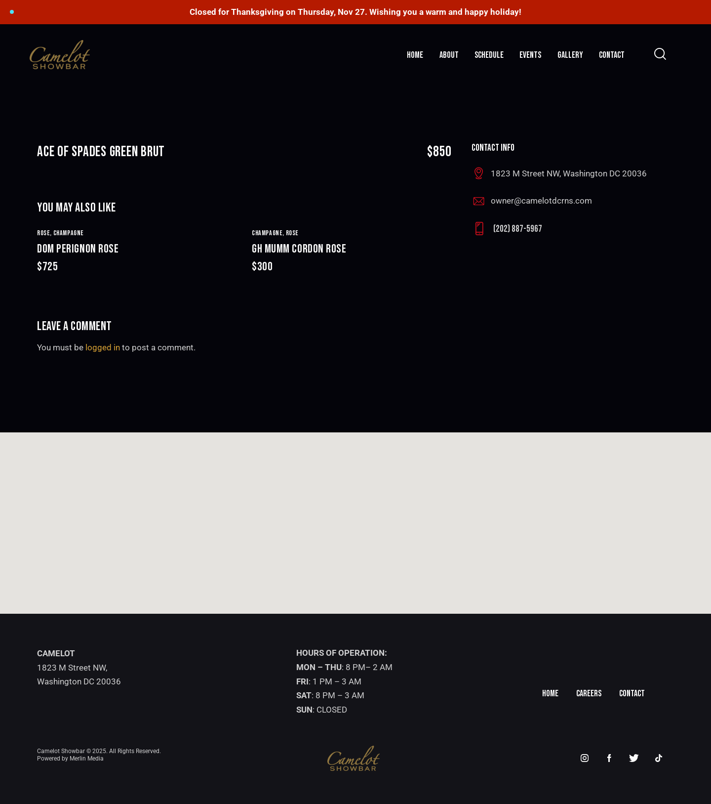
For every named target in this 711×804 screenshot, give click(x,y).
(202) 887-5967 (517, 229)
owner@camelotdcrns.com (541, 201)
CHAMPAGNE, (269, 233)
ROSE (292, 233)
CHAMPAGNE (68, 233)
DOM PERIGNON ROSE (137, 258)
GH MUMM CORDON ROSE (352, 258)
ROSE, (45, 233)
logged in (102, 347)
